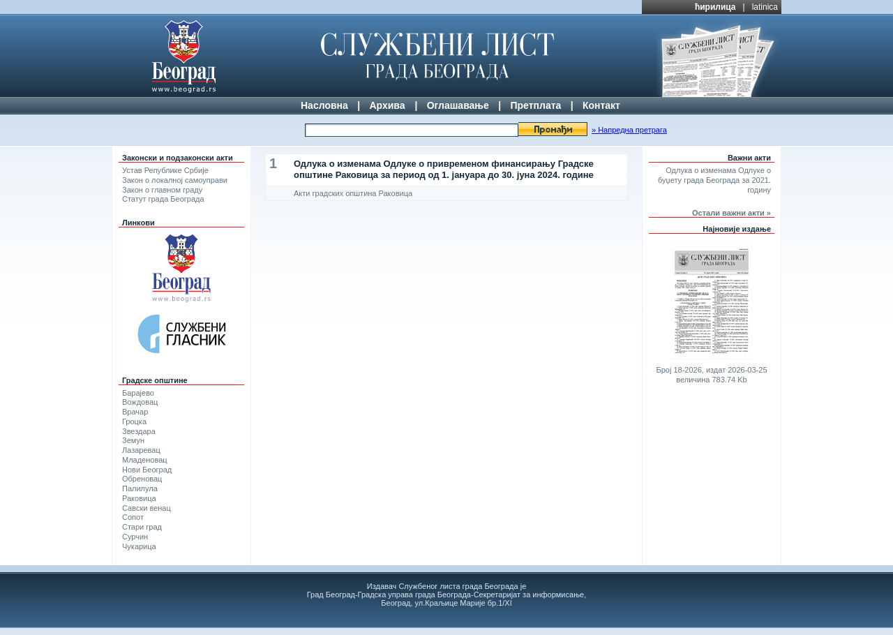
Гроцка (134, 421)
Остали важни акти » (731, 213)
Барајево (138, 393)
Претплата (535, 105)
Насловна (324, 105)
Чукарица (139, 546)
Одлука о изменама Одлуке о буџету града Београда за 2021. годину (714, 180)
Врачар (135, 412)
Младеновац (144, 460)
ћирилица (715, 7)
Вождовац (140, 402)
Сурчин (135, 536)
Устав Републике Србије (165, 170)
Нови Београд (147, 469)
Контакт (601, 105)
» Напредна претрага (629, 130)
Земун (133, 440)
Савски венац (146, 508)
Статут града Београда (163, 199)
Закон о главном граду (162, 190)
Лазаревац (141, 450)
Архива (387, 105)
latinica (765, 7)
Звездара (139, 431)
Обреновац (142, 479)
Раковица (139, 498)
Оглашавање (458, 105)
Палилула (140, 488)
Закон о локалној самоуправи (174, 180)
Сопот (133, 517)
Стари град (142, 527)
